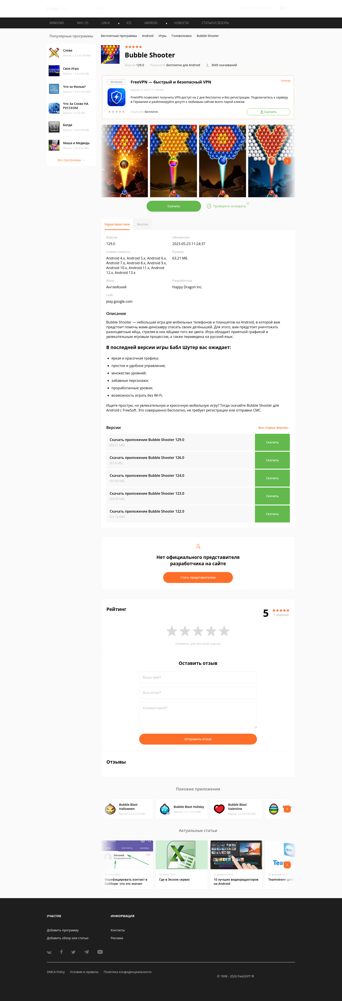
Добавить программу (63, 930)
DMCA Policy (56, 972)
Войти (245, 8)
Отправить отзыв (198, 739)
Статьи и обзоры (215, 23)
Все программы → (71, 160)
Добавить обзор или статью (68, 938)
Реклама (117, 938)
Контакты (118, 930)
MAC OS (82, 23)
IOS (129, 23)
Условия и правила (84, 972)
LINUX (105, 23)
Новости (181, 23)
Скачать (174, 206)
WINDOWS (57, 23)
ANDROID (151, 23)
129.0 (134, 65)
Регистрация (262, 8)
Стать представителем (198, 577)
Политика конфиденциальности (127, 972)
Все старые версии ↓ (274, 427)
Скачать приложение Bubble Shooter (147, 439)
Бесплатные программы (119, 36)
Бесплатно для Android (183, 65)
